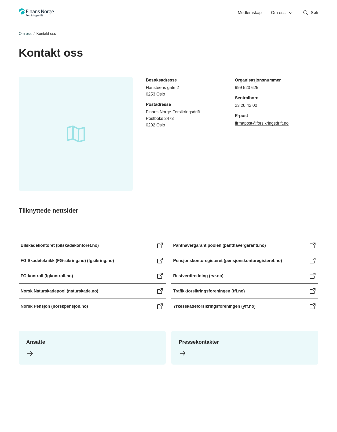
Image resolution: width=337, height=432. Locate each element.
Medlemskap (250, 12)
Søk (310, 12)
